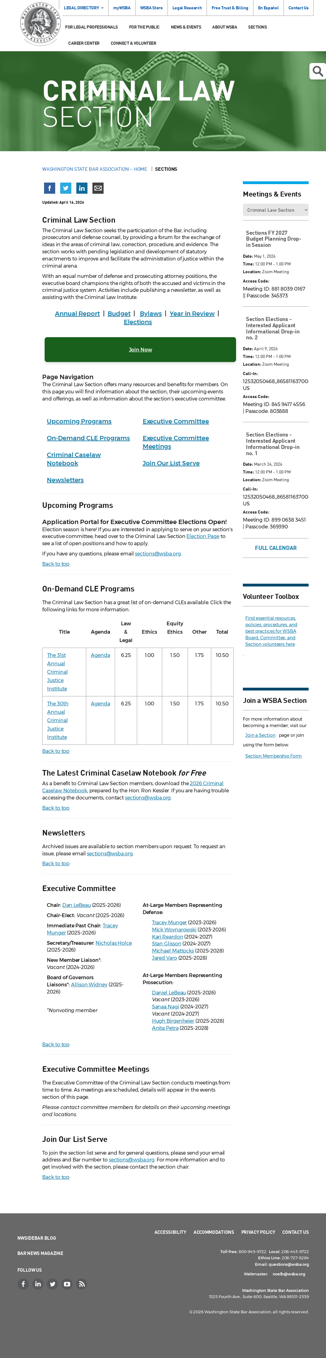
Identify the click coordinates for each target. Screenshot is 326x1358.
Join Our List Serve (171, 463)
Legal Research (187, 7)
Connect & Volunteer (133, 43)
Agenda (100, 655)
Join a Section (260, 735)
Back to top (55, 564)
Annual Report (77, 313)
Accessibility (170, 1232)
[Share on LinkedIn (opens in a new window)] (82, 188)
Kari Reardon (167, 937)
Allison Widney (89, 985)
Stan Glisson (166, 944)
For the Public (144, 26)
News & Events (186, 26)
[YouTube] (68, 1284)
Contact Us (298, 7)
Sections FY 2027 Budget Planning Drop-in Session (273, 238)
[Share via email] (98, 188)
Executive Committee (176, 421)
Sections (257, 26)
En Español (268, 7)
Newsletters (65, 480)
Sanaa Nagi (165, 1007)
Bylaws (151, 313)
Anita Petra (165, 1028)
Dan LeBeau (76, 905)
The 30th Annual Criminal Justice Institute (57, 720)
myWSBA (121, 7)
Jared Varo (164, 958)
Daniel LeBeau (169, 993)
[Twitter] (53, 1284)
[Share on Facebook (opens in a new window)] (49, 188)
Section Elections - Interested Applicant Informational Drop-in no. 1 (273, 443)
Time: (248, 263)
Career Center (84, 43)
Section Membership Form (273, 756)
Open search (317, 71)
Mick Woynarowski (174, 930)
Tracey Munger (169, 923)
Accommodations (214, 1232)
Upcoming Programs (79, 421)
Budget (119, 313)
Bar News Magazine (40, 1253)
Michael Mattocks (173, 951)
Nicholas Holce (114, 943)
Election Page (202, 536)
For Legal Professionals (91, 26)
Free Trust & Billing (230, 7)
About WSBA (224, 26)
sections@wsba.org (158, 554)
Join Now (140, 350)
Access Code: (256, 280)
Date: (248, 256)
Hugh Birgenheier (173, 1021)
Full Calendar (276, 547)
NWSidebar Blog (36, 1238)
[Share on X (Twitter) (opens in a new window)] (66, 188)
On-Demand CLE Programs (88, 438)
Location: (252, 271)
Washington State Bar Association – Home (95, 169)
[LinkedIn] (39, 1284)
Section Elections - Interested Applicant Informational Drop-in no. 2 (273, 328)
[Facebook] (24, 1284)
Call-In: (250, 373)
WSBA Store (151, 7)
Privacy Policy (258, 1232)
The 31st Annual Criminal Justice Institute (57, 672)
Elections (138, 322)
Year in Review (192, 313)
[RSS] (82, 1284)
